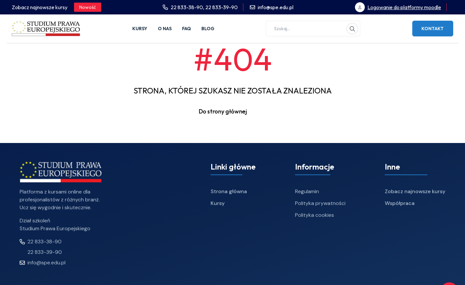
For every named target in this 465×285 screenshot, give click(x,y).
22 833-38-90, (188, 7)
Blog (207, 28)
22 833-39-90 (221, 7)
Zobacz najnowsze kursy (415, 191)
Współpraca (400, 203)
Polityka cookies (314, 215)
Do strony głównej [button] (233, 111)
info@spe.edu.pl (275, 7)
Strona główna (229, 191)
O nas (165, 28)
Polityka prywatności (320, 203)
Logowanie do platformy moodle (404, 7)
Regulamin (307, 191)
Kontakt (432, 28)
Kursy (139, 28)
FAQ (186, 28)
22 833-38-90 (41, 241)
